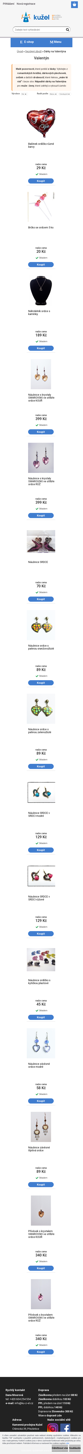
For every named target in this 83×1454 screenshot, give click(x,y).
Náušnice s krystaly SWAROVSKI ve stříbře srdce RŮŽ (41, 480)
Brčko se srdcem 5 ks (41, 227)
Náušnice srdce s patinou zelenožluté (39, 731)
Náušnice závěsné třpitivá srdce (39, 1149)
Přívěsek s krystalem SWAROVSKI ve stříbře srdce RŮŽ (41, 1317)
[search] (67, 30)
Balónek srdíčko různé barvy (41, 145)
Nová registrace (26, 3)
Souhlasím (75, 1448)
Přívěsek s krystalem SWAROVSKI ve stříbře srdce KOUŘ (41, 1233)
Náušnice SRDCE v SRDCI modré (39, 814)
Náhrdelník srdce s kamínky (39, 313)
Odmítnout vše (60, 1448)
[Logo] (41, 17)
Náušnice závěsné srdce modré (39, 1065)
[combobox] (53, 94)
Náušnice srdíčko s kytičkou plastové (39, 982)
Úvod (20, 51)
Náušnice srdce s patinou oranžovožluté (41, 647)
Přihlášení (8, 3)
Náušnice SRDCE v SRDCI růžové (39, 898)
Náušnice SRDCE (38, 562)
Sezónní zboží (33, 51)
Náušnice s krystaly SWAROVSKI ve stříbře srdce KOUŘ (41, 397)
